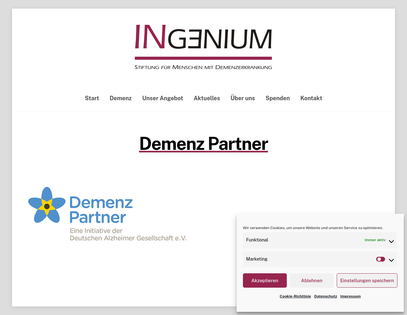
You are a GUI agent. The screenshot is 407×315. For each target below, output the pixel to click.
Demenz (121, 98)
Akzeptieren (264, 280)
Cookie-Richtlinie (295, 296)
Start (92, 98)
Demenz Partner (203, 143)
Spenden (278, 98)
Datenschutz (325, 296)
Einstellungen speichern (367, 280)
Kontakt (311, 98)
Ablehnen (311, 280)
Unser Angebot (162, 98)
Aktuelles (207, 98)
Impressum (350, 296)
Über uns (243, 98)
